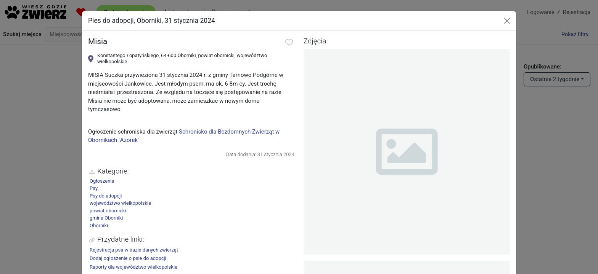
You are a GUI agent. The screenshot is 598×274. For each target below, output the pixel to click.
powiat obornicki (108, 210)
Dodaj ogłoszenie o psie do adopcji (128, 258)
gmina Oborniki (106, 218)
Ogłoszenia (102, 181)
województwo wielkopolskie (120, 203)
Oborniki (99, 225)
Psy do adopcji (106, 196)
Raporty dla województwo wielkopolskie (133, 267)
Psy (94, 188)
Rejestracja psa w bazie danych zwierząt (134, 250)
